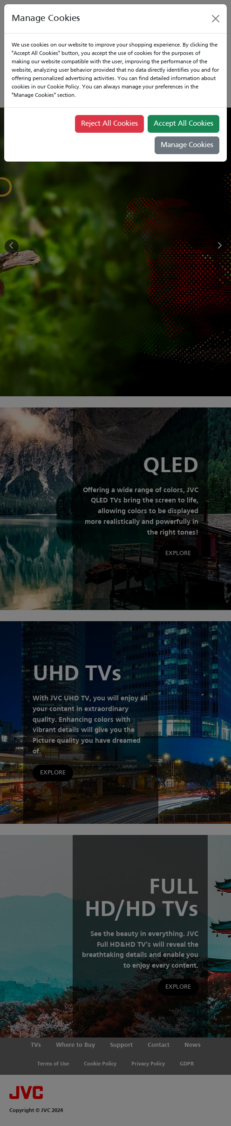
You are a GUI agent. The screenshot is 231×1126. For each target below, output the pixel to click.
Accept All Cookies (183, 124)
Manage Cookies (187, 145)
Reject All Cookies (109, 124)
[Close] (215, 18)
